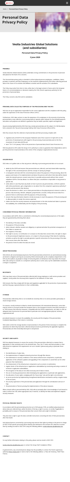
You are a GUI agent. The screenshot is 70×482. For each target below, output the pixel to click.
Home (5, 9)
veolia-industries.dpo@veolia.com (53, 426)
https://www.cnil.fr (14, 452)
